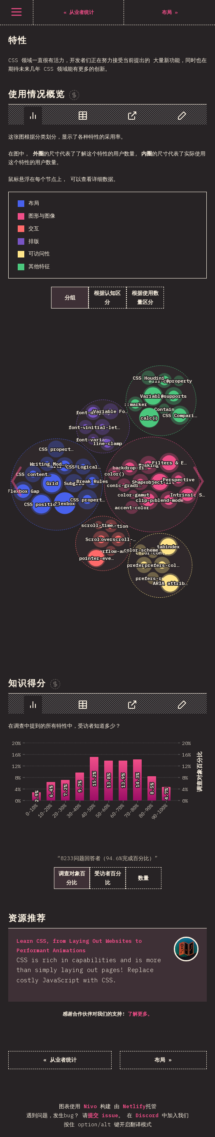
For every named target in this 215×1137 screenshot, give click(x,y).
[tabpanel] (107, 379)
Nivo (90, 1106)
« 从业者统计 (60, 1059)
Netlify (134, 1106)
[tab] (33, 116)
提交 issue (103, 1115)
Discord (147, 1115)
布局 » (163, 1059)
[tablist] (107, 114)
